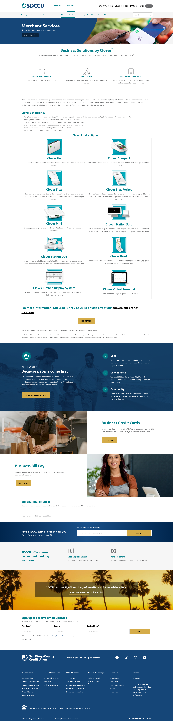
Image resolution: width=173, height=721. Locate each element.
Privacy (57, 719)
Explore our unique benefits (35, 395)
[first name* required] (38, 631)
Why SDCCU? (114, 682)
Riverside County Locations (75, 688)
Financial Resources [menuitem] (105, 15)
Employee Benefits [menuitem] (87, 15)
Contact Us (136, 678)
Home (25, 35)
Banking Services (27, 678)
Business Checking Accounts (31, 682)
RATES (142, 6)
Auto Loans (47, 682)
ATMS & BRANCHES (121, 6)
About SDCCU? (115, 678)
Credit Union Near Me (73, 682)
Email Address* (93, 626)
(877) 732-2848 (137, 695)
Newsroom (114, 692)
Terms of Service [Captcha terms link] (67, 636)
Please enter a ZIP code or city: (88, 528)
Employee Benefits (28, 695)
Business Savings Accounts (30, 685)
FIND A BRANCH (86, 321)
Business (71, 5)
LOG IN (149, 6)
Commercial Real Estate (51, 678)
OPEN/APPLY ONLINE (106, 6)
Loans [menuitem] (33, 15)
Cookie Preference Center (69, 719)
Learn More (23, 483)
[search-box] (143, 14)
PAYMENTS (133, 6)
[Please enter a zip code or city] (102, 533)
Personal (58, 5)
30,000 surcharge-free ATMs (81, 587)
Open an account (79, 592)
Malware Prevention (94, 678)
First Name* (26, 626)
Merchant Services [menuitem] (68, 15)
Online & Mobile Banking (30, 688)
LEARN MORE (109, 440)
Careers (112, 688)
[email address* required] (108, 631)
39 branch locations (114, 587)
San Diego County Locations (75, 685)
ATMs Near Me (70, 678)
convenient (121, 308)
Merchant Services (28, 692)
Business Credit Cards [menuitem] (48, 15)
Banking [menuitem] (24, 15)
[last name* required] (70, 631)
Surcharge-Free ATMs (44, 535)
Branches (31, 535)
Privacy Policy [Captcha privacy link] (56, 636)
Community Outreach (117, 685)
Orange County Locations (74, 692)
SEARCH (138, 533)
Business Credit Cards (51, 685)
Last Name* (58, 626)
